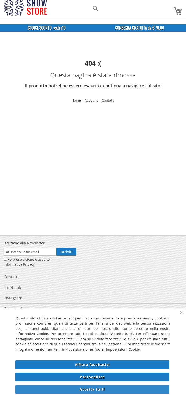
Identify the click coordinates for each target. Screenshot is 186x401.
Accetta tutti (92, 389)
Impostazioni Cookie (123, 349)
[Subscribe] (66, 252)
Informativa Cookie (32, 333)
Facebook (12, 287)
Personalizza (92, 377)
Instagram (13, 298)
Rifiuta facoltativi (92, 364)
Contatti (108, 100)
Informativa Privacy (19, 264)
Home (76, 100)
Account (91, 100)
